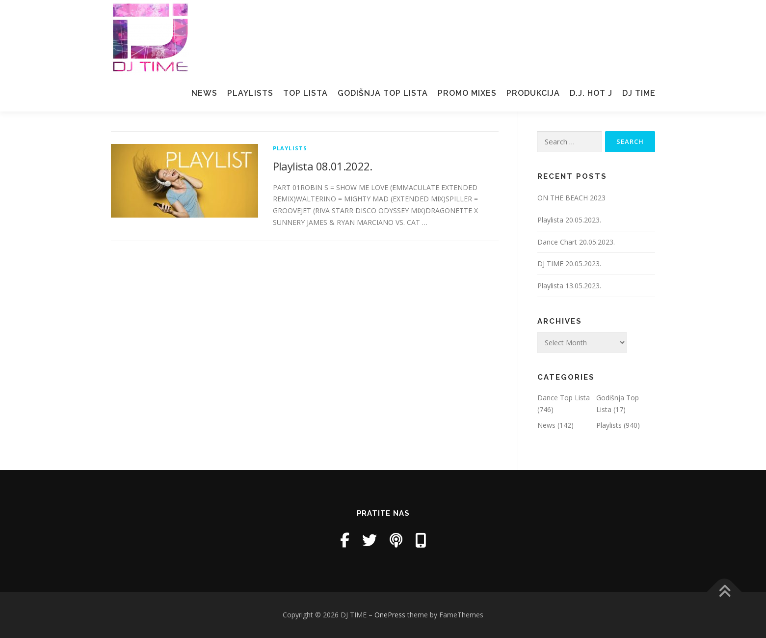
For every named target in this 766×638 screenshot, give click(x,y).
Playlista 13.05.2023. (569, 285)
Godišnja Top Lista (383, 93)
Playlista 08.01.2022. (322, 166)
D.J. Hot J (591, 93)
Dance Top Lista (563, 397)
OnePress (389, 614)
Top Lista (305, 93)
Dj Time (639, 93)
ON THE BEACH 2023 (571, 197)
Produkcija (533, 93)
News (204, 93)
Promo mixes (467, 93)
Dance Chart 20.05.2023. (576, 242)
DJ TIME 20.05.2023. (569, 263)
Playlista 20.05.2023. (569, 219)
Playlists (250, 93)
